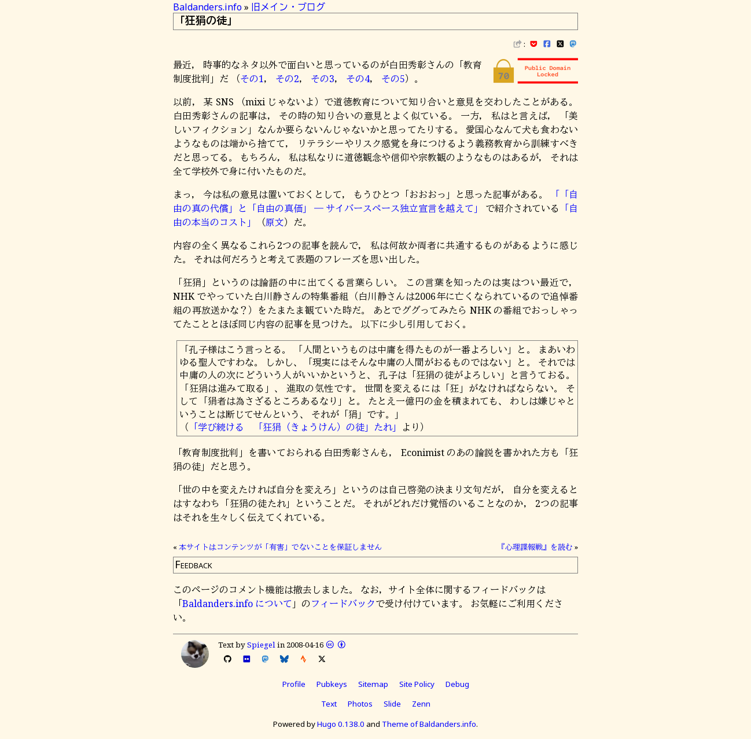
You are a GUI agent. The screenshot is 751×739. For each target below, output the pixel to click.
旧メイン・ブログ (288, 7)
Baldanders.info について (237, 603)
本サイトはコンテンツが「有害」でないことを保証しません (280, 547)
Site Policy (417, 684)
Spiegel (261, 644)
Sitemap (373, 684)
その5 (393, 78)
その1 (252, 78)
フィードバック (343, 603)
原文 (275, 222)
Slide (392, 703)
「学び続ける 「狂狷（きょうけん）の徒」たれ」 (295, 427)
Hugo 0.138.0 (341, 724)
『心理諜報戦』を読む (535, 547)
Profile (293, 684)
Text (329, 703)
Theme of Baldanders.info (429, 724)
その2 (287, 78)
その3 (322, 78)
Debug (457, 684)
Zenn (421, 703)
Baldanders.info (207, 7)
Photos (360, 703)
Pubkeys (331, 684)
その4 (358, 78)
